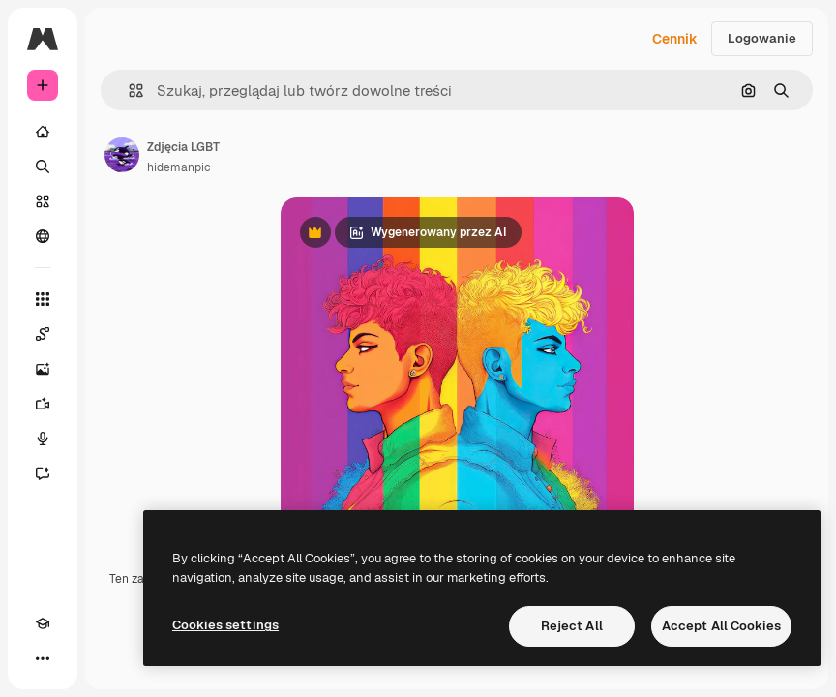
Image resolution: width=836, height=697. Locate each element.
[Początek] (42, 131)
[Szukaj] (42, 166)
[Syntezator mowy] (42, 438)
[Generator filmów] (42, 403)
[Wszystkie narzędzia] (42, 299)
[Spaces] (42, 333)
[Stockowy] (42, 201)
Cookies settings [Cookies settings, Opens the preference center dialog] (225, 625)
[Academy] (42, 623)
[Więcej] (42, 658)
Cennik (675, 38)
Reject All (572, 626)
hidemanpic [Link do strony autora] (179, 167)
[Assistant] (42, 473)
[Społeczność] (42, 236)
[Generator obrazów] (42, 368)
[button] (128, 90)
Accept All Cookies (721, 626)
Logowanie (762, 38)
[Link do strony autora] (121, 154)
